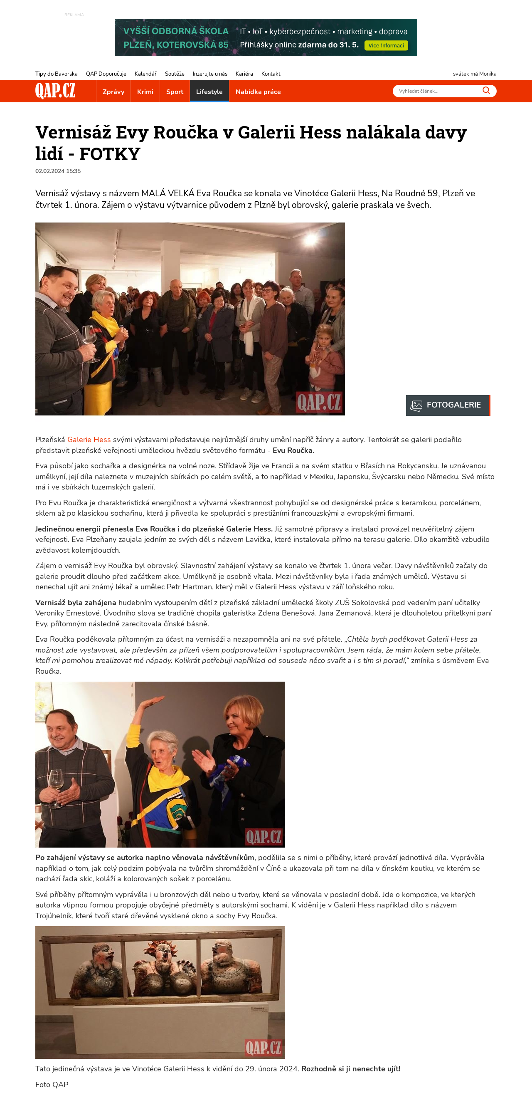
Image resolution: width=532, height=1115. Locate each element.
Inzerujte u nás (210, 74)
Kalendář (146, 74)
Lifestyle (209, 91)
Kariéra (244, 74)
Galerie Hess (89, 440)
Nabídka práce (258, 91)
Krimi (145, 91)
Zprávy (113, 91)
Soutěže (175, 74)
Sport (174, 91)
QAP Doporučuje (106, 74)
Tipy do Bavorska (56, 74)
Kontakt (271, 74)
